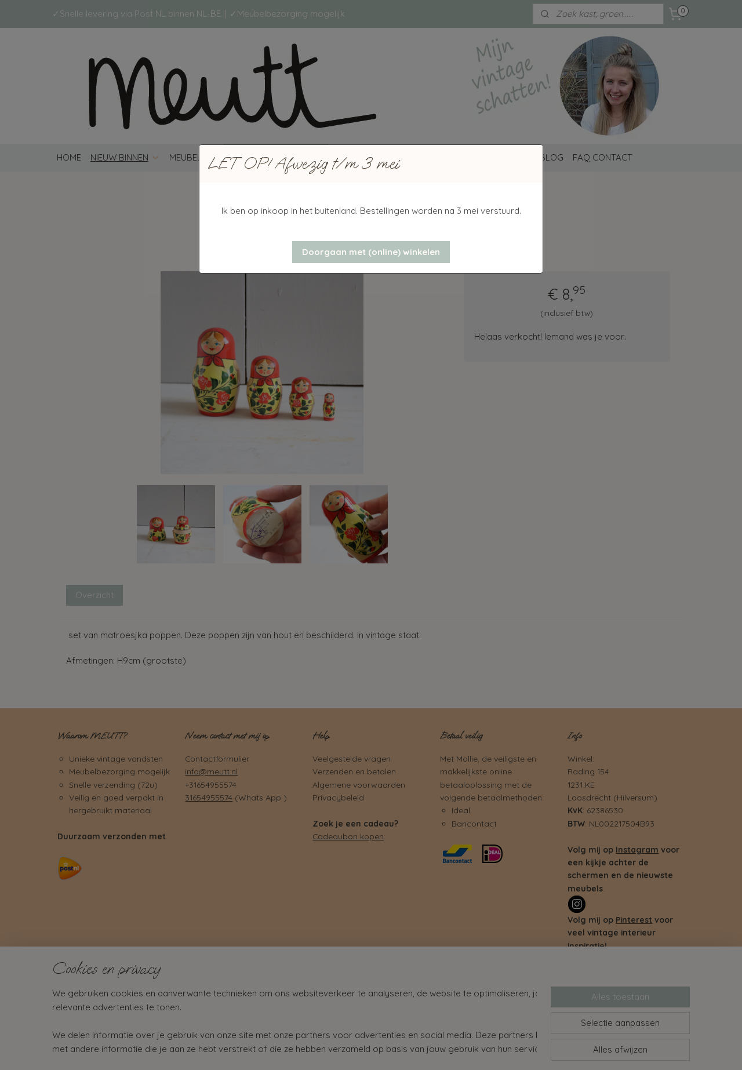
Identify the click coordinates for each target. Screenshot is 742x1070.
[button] (371, 252)
